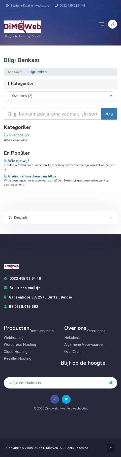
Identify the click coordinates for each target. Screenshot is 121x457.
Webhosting (13, 337)
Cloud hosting (15, 351)
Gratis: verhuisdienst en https (30, 176)
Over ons (71, 351)
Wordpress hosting (20, 344)
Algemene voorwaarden (84, 344)
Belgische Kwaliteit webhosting (28, 6)
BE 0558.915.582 (21, 306)
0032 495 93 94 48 (70, 6)
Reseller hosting (17, 358)
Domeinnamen (41, 331)
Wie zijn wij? (16, 160)
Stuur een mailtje (22, 288)
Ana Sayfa (15, 72)
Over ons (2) (16, 135)
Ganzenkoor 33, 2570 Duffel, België (38, 297)
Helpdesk (72, 337)
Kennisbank (95, 331)
